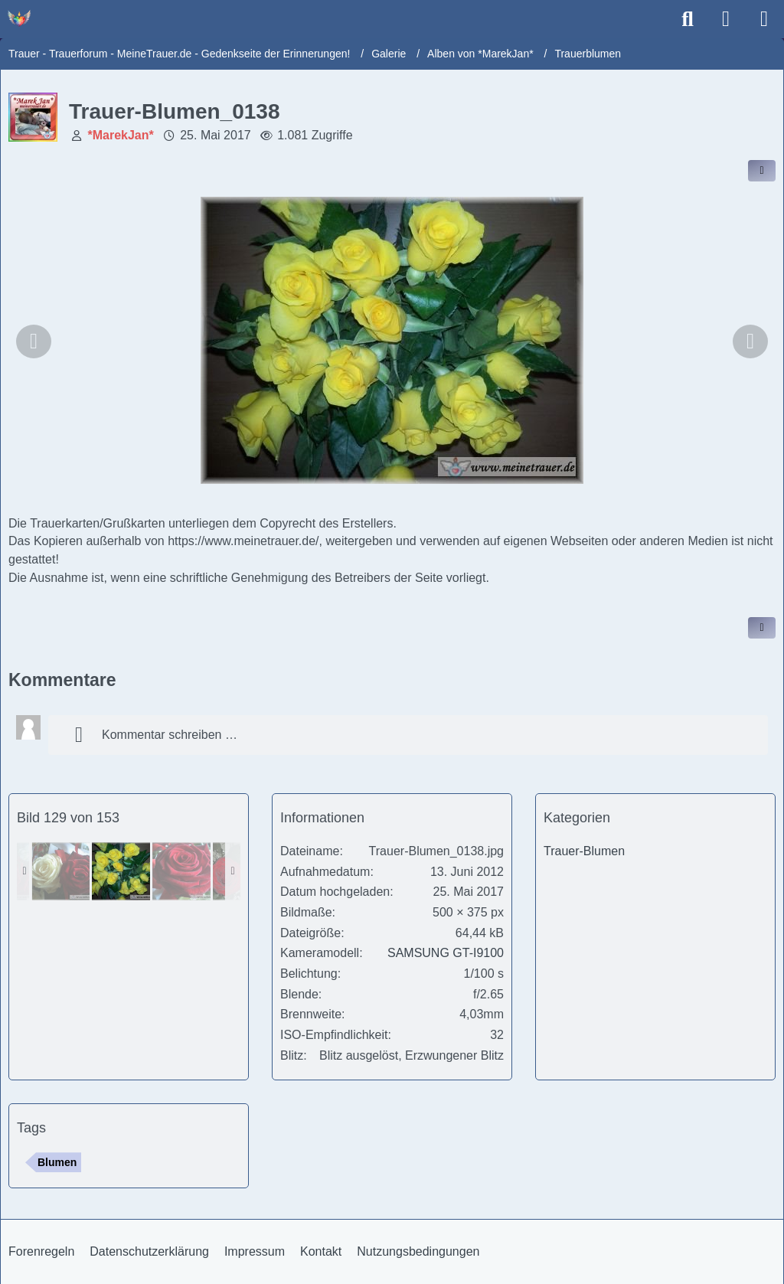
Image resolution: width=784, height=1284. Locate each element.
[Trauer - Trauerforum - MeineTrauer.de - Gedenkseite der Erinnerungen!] (19, 18)
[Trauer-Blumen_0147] (181, 871)
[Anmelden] (725, 19)
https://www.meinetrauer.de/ (243, 540)
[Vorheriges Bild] (33, 341)
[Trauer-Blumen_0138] (121, 871)
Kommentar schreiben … (150, 735)
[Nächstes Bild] (750, 341)
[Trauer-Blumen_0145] (60, 871)
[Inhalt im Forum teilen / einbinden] (762, 170)
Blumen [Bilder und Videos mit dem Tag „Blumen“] (57, 1162)
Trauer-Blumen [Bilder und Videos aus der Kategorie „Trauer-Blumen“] (584, 851)
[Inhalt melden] (762, 628)
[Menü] (764, 19)
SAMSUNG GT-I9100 (445, 952)
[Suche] (687, 19)
